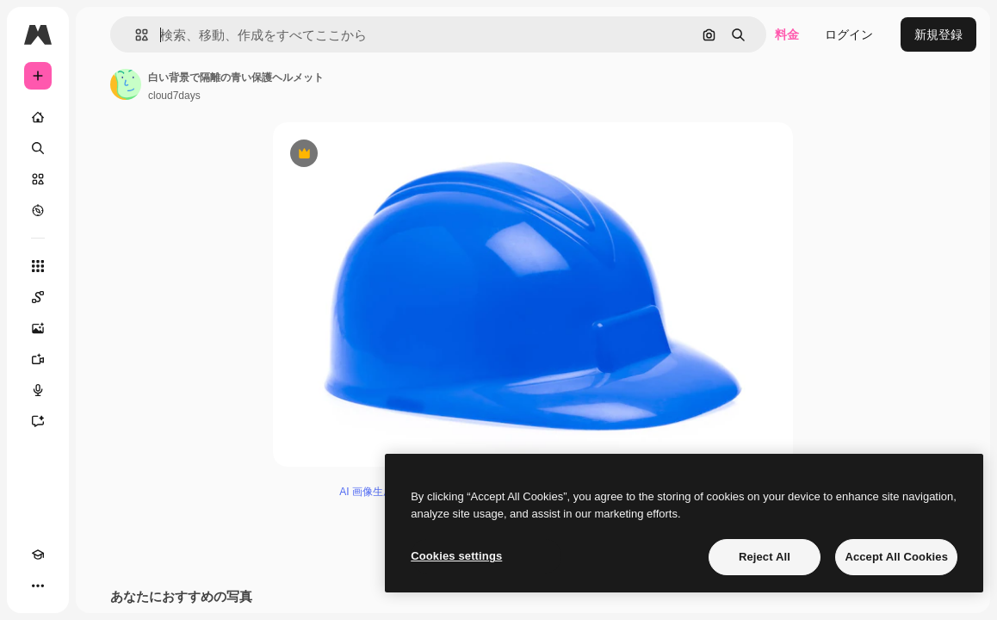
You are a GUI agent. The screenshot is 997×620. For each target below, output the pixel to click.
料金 (787, 34)
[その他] (38, 585)
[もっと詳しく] (38, 210)
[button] (134, 34)
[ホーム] (38, 117)
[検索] (38, 148)
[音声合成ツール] (38, 390)
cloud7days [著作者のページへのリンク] (174, 96)
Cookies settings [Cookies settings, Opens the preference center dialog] (456, 555)
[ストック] (38, 179)
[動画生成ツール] (38, 359)
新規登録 (938, 34)
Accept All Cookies (896, 556)
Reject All (764, 556)
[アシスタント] (38, 421)
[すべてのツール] (38, 266)
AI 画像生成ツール (381, 492)
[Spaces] (38, 297)
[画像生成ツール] (38, 328)
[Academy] (38, 554)
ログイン (849, 34)
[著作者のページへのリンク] (125, 84)
